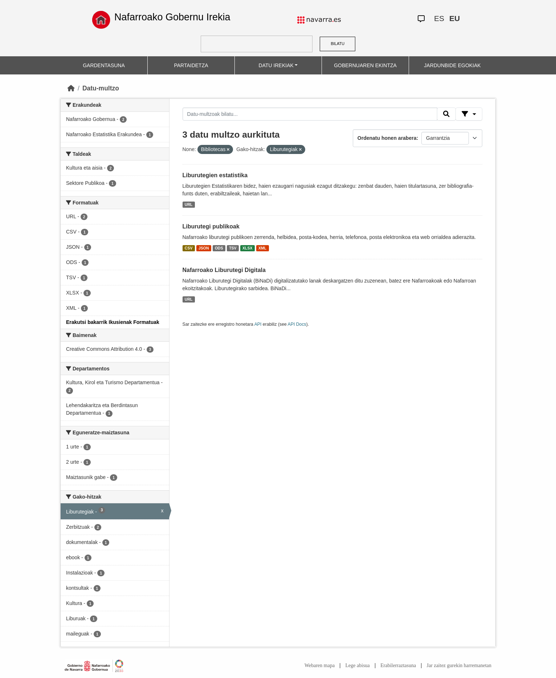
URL (189, 204)
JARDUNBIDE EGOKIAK (452, 65)
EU (454, 18)
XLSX (247, 248)
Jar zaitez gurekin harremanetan (459, 665)
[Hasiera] (71, 88)
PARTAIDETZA (191, 65)
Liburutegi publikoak (211, 226)
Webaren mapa (319, 665)
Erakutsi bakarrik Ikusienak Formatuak (112, 322)
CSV (189, 248)
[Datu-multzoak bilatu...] (310, 114)
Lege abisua (358, 665)
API (258, 324)
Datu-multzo (100, 88)
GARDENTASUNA (104, 65)
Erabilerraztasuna (398, 665)
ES (439, 18)
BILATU (337, 43)
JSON (204, 248)
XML (262, 248)
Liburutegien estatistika (215, 175)
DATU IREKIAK (276, 65)
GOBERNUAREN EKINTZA (365, 65)
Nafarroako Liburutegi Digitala (224, 270)
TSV (232, 248)
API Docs (297, 324)
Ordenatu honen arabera (387, 138)
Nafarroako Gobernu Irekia (172, 17)
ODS (219, 248)
